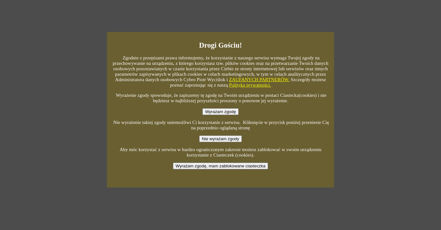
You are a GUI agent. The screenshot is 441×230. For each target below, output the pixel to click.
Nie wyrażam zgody (220, 138)
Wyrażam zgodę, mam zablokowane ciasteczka (220, 166)
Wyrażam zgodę (220, 111)
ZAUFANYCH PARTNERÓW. (259, 79)
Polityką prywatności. (250, 85)
